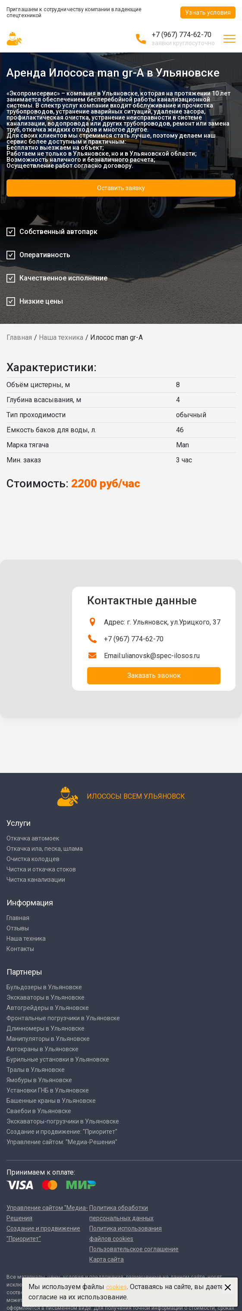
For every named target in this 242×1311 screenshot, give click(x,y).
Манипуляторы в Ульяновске (48, 1038)
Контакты (20, 948)
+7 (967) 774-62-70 (181, 35)
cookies (116, 1286)
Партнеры (24, 971)
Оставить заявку (121, 188)
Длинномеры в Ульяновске (45, 1028)
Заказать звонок (154, 675)
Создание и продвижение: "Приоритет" (61, 1131)
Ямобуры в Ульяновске (39, 1080)
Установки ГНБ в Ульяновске (47, 1090)
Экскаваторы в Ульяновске (45, 997)
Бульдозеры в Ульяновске (44, 987)
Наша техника (61, 337)
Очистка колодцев (33, 859)
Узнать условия (208, 12)
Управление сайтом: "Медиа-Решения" (61, 1142)
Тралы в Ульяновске (35, 1069)
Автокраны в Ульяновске (42, 1049)
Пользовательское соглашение (134, 1249)
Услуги (18, 823)
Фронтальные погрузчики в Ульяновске (63, 1018)
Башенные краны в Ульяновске (51, 1100)
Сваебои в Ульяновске (38, 1111)
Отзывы (17, 928)
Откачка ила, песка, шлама (44, 848)
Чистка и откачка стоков (41, 869)
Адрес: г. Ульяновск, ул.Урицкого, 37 (162, 622)
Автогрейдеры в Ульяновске (47, 1007)
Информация (29, 902)
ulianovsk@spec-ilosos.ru (161, 656)
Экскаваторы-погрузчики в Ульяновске (62, 1121)
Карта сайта (106, 1259)
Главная (19, 337)
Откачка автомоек (32, 838)
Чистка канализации (35, 879)
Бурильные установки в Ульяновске (57, 1059)
